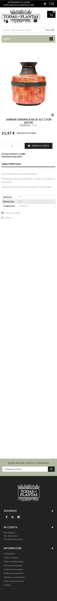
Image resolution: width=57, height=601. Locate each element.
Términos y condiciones (14, 577)
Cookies (7, 585)
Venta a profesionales (14, 561)
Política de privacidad (13, 573)
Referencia (25, 125)
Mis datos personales (13, 539)
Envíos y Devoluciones (14, 581)
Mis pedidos (9, 532)
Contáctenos (9, 553)
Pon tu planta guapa (13, 565)
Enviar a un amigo (13, 213)
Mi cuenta (11, 527)
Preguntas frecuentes (13, 569)
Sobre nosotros (11, 557)
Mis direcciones (11, 535)
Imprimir (8, 217)
